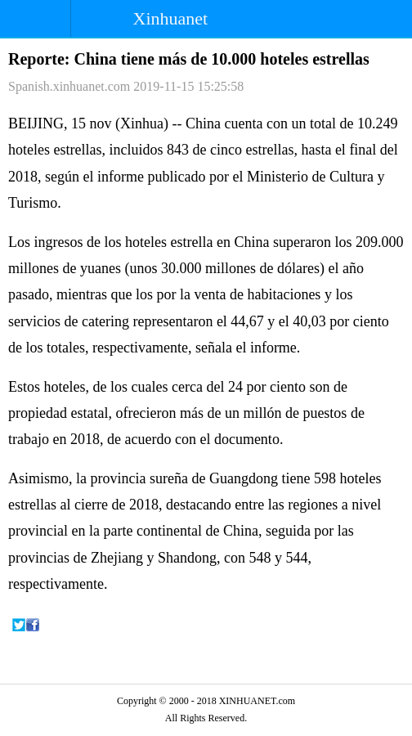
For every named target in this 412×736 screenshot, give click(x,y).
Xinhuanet (170, 18)
